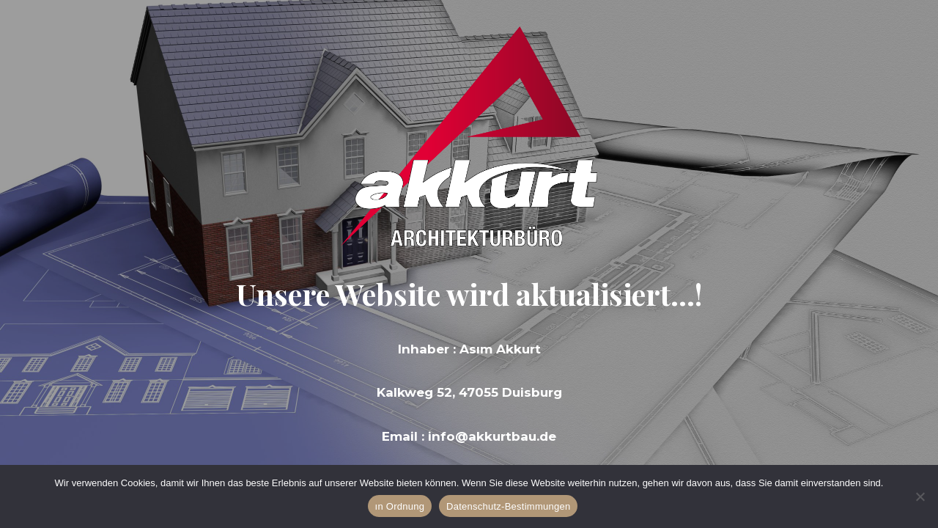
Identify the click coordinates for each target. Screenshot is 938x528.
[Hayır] (919, 496)
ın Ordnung (400, 506)
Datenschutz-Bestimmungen (508, 506)
